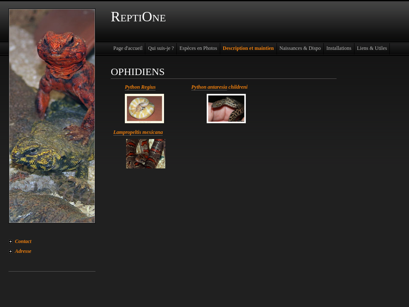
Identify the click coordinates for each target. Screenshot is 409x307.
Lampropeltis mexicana (138, 132)
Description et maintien (248, 48)
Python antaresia (209, 87)
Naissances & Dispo (300, 48)
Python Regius (140, 87)
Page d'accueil (127, 48)
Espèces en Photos (198, 48)
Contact (23, 241)
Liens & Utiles (372, 48)
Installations (338, 48)
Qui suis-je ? (161, 48)
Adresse (23, 251)
